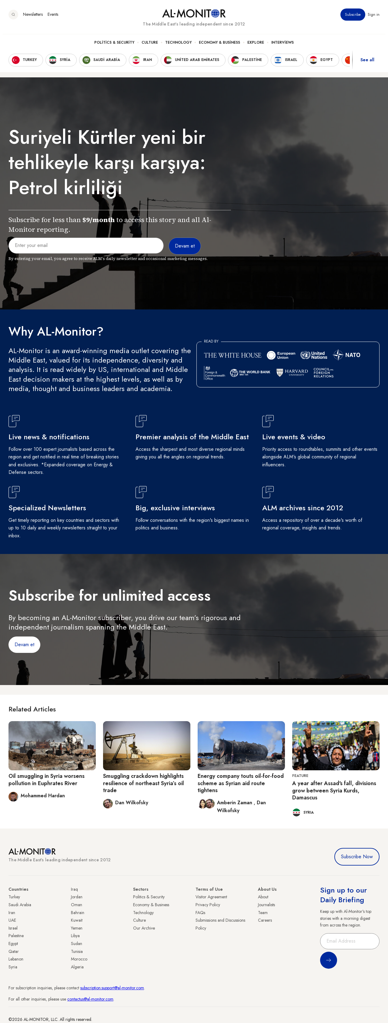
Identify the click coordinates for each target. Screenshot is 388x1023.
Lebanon (15, 959)
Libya (75, 936)
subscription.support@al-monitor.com (112, 988)
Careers (265, 920)
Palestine (16, 936)
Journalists (266, 905)
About (263, 897)
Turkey (14, 897)
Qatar (13, 951)
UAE (12, 920)
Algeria (77, 967)
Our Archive (144, 928)
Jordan (76, 897)
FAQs (200, 913)
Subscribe (353, 18)
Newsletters (33, 18)
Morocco (79, 959)
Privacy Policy (208, 905)
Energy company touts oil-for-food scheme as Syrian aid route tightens (241, 783)
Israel (13, 928)
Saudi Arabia (19, 905)
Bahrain (77, 913)
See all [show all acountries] (367, 63)
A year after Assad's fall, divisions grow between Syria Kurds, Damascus (334, 790)
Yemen (76, 928)
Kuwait (76, 920)
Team (263, 913)
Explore (255, 46)
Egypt (13, 943)
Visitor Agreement (211, 897)
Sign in (374, 18)
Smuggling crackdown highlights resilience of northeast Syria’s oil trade (143, 783)
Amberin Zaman (235, 802)
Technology (178, 46)
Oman (76, 905)
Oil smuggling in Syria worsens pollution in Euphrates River (46, 779)
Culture (150, 46)
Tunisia (77, 951)
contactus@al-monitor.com (90, 999)
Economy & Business (219, 46)
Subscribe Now (357, 856)
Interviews (282, 46)
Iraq (74, 889)
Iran (11, 913)
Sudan (76, 943)
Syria (12, 967)
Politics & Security (114, 46)
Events (53, 18)
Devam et (24, 644)
